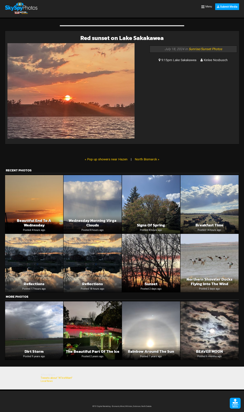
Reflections (34, 284)
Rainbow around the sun (151, 351)
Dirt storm (34, 351)
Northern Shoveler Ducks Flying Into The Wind (209, 281)
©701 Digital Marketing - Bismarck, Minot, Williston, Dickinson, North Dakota (122, 406)
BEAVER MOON (209, 351)
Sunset (151, 284)
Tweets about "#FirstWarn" (56, 377)
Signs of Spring (151, 225)
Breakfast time (209, 225)
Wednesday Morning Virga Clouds (92, 222)
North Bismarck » (147, 159)
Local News (47, 381)
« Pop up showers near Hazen (106, 159)
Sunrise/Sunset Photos (205, 49)
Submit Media (227, 6)
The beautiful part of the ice (92, 351)
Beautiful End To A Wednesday (34, 222)
